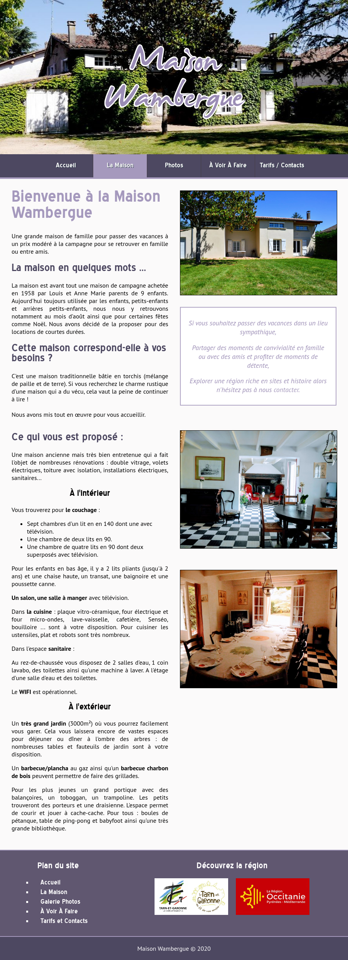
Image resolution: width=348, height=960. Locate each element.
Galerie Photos (60, 902)
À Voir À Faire (228, 165)
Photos (174, 165)
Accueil (66, 165)
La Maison (120, 165)
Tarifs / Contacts (282, 165)
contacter (286, 389)
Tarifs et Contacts (63, 921)
